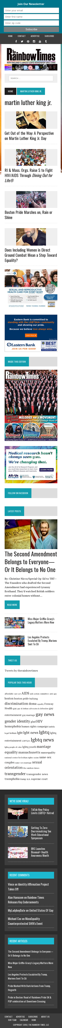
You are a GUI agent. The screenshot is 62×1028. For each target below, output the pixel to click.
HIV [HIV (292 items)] (39, 721)
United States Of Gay (41, 910)
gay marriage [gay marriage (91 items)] (28, 715)
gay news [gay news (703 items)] (45, 714)
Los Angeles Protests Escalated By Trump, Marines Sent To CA (42, 640)
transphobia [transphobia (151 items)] (12, 779)
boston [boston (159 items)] (9, 698)
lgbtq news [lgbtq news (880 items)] (42, 740)
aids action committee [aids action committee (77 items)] (39, 693)
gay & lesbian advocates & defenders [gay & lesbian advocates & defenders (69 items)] (32, 708)
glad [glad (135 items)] (33, 721)
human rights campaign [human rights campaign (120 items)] (34, 726)
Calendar (24, 1020)
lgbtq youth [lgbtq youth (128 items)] (29, 746)
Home (10, 36)
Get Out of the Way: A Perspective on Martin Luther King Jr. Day (29, 135)
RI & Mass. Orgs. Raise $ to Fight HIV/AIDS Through (29, 175)
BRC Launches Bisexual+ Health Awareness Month (40, 852)
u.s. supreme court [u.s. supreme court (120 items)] (37, 779)
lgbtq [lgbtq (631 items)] (44, 732)
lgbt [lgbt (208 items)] (20, 733)
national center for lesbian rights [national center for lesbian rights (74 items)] (19, 757)
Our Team (12, 1020)
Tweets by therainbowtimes (21, 670)
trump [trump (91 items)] (23, 779)
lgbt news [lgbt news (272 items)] (30, 732)
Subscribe (49, 36)
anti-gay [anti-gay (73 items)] (53, 693)
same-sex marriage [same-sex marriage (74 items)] (23, 762)
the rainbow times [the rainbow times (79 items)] (31, 768)
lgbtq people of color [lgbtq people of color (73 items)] (13, 747)
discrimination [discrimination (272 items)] (16, 703)
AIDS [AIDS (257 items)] (25, 693)
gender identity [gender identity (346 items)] (17, 721)
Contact (22, 36)
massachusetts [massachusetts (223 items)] (29, 752)
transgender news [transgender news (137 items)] (37, 774)
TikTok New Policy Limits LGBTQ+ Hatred (42, 811)
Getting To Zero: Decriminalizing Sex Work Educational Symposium (41, 833)
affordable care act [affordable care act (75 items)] (13, 693)
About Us (45, 1016)
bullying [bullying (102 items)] (33, 698)
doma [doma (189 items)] (33, 704)
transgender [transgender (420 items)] (15, 773)
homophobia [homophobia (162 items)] (13, 726)
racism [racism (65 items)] (36, 757)
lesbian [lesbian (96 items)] (12, 733)
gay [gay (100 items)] (15, 708)
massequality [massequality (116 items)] (48, 752)
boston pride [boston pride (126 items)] (21, 698)
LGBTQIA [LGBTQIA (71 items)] (26, 741)
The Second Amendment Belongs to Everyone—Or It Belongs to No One (31, 561)
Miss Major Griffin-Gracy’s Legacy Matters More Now (41, 620)
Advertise (35, 36)
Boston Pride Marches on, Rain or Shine (28, 214)
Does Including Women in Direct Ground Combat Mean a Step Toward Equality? (31, 255)
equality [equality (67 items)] (40, 704)
